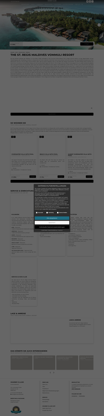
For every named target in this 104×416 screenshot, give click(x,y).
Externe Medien (62, 212)
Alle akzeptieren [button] (52, 218)
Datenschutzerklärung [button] (52, 230)
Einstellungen (38, 209)
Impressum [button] (60, 230)
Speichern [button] (52, 222)
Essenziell (39, 212)
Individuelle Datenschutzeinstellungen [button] (52, 227)
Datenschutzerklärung (41, 207)
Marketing (50, 212)
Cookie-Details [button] (44, 230)
